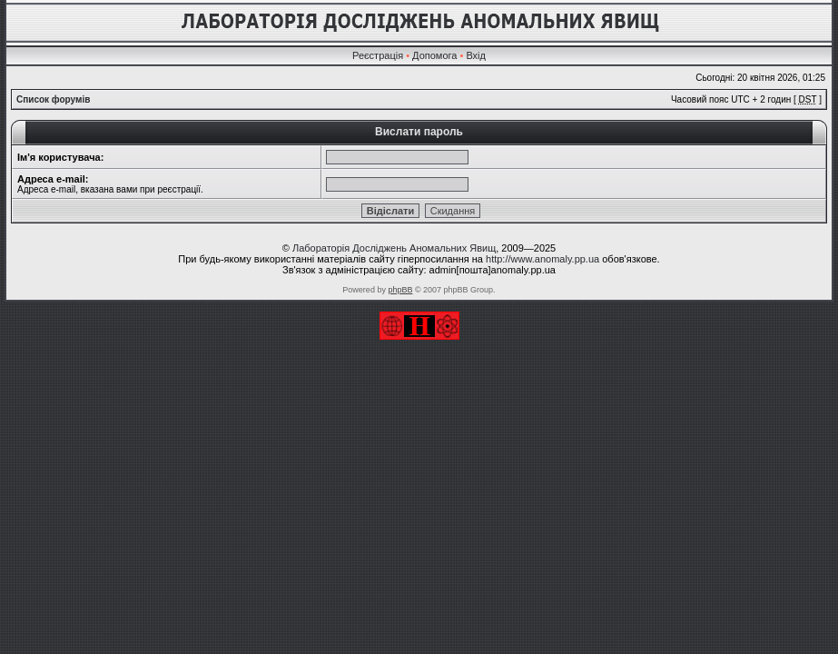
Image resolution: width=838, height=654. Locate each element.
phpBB (400, 289)
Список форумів (53, 99)
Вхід (476, 55)
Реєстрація (377, 55)
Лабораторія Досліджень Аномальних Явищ (394, 248)
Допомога (434, 55)
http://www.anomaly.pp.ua (542, 258)
